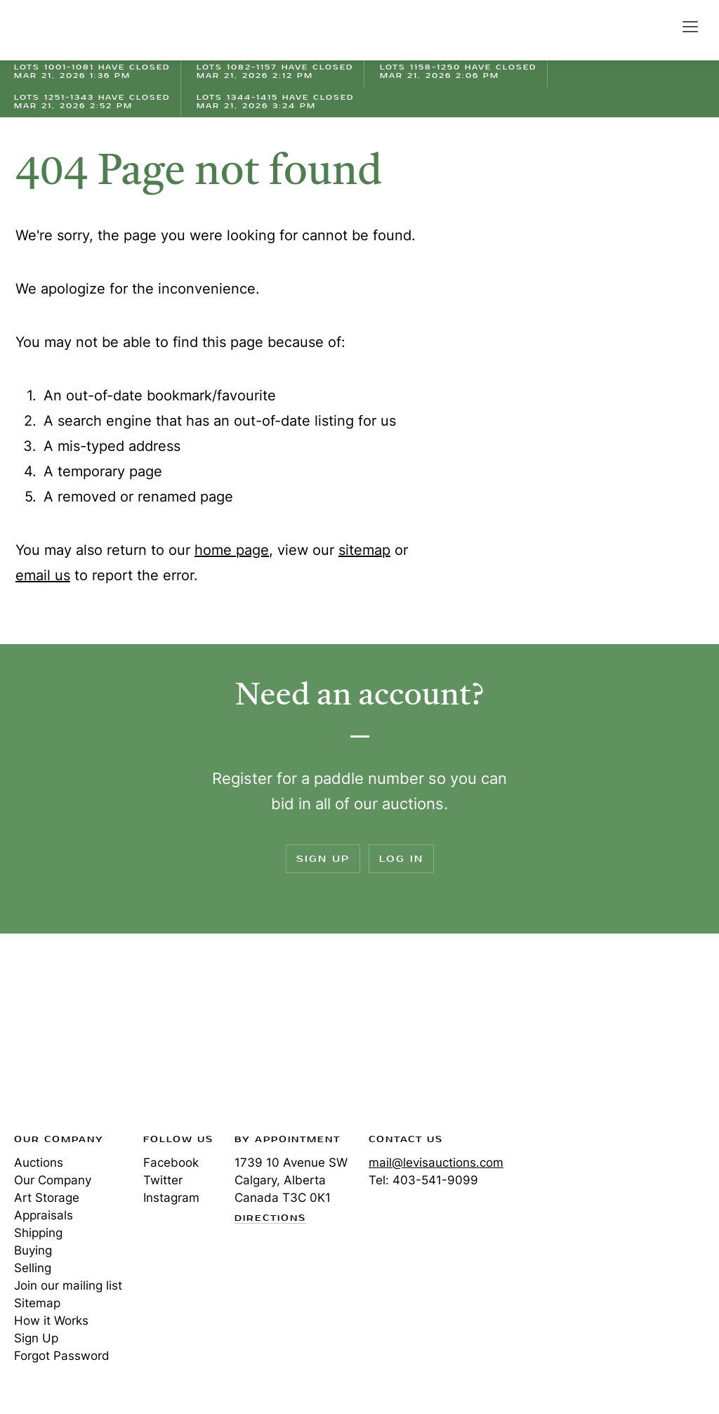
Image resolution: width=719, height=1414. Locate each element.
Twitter (163, 1180)
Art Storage (46, 1198)
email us (42, 575)
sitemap (364, 550)
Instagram (171, 1198)
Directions (270, 1219)
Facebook (171, 1163)
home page (231, 550)
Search (660, 26)
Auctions (38, 1163)
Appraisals (43, 1215)
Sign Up (323, 859)
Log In (401, 859)
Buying (33, 1250)
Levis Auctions (63, 30)
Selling (32, 1268)
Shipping (38, 1233)
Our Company (52, 1180)
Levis (59, 1037)
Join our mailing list (68, 1285)
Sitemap (37, 1303)
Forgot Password (62, 1356)
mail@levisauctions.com (436, 1163)
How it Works (51, 1321)
